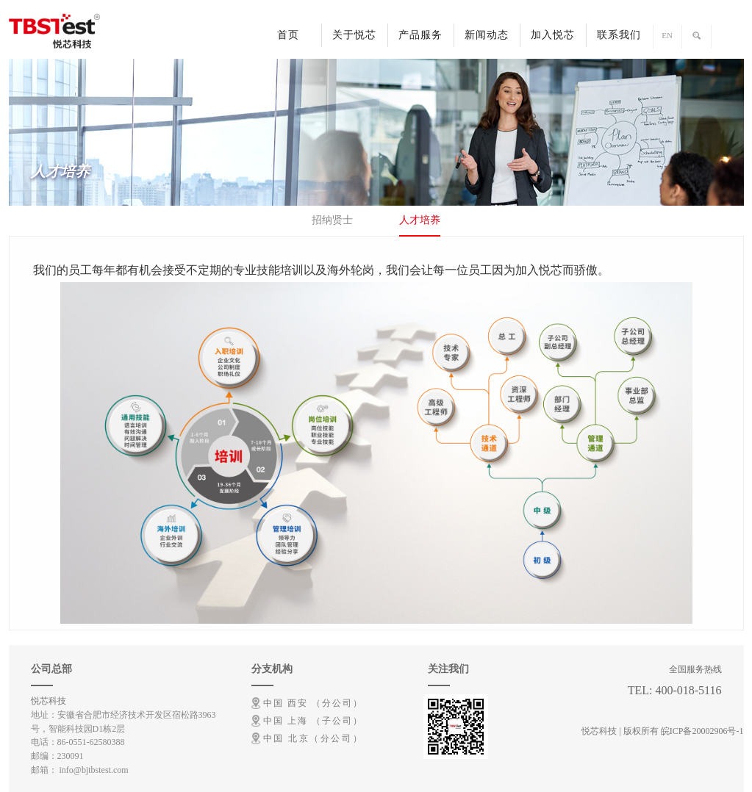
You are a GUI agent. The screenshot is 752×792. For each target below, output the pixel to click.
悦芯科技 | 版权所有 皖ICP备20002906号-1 (662, 731)
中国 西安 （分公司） (312, 703)
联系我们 (619, 34)
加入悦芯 (553, 34)
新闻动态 (487, 34)
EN (667, 35)
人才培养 (419, 220)
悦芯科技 (48, 701)
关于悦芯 (354, 34)
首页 (288, 34)
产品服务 (420, 34)
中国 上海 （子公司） (312, 721)
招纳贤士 (332, 220)
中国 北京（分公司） (312, 738)
